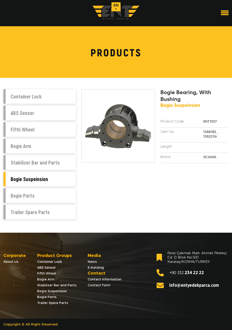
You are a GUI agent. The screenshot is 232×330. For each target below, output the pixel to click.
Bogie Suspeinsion (29, 179)
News (92, 262)
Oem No (167, 132)
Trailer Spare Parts (30, 212)
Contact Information (104, 279)
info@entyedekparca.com (188, 285)
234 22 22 (180, 272)
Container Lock (26, 96)
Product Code (172, 121)
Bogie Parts (23, 195)
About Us (10, 262)
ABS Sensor (22, 113)
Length (166, 146)
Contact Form (99, 285)
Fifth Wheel (22, 129)
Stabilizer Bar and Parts (35, 162)
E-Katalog (96, 267)
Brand (165, 157)
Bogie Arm (21, 146)
